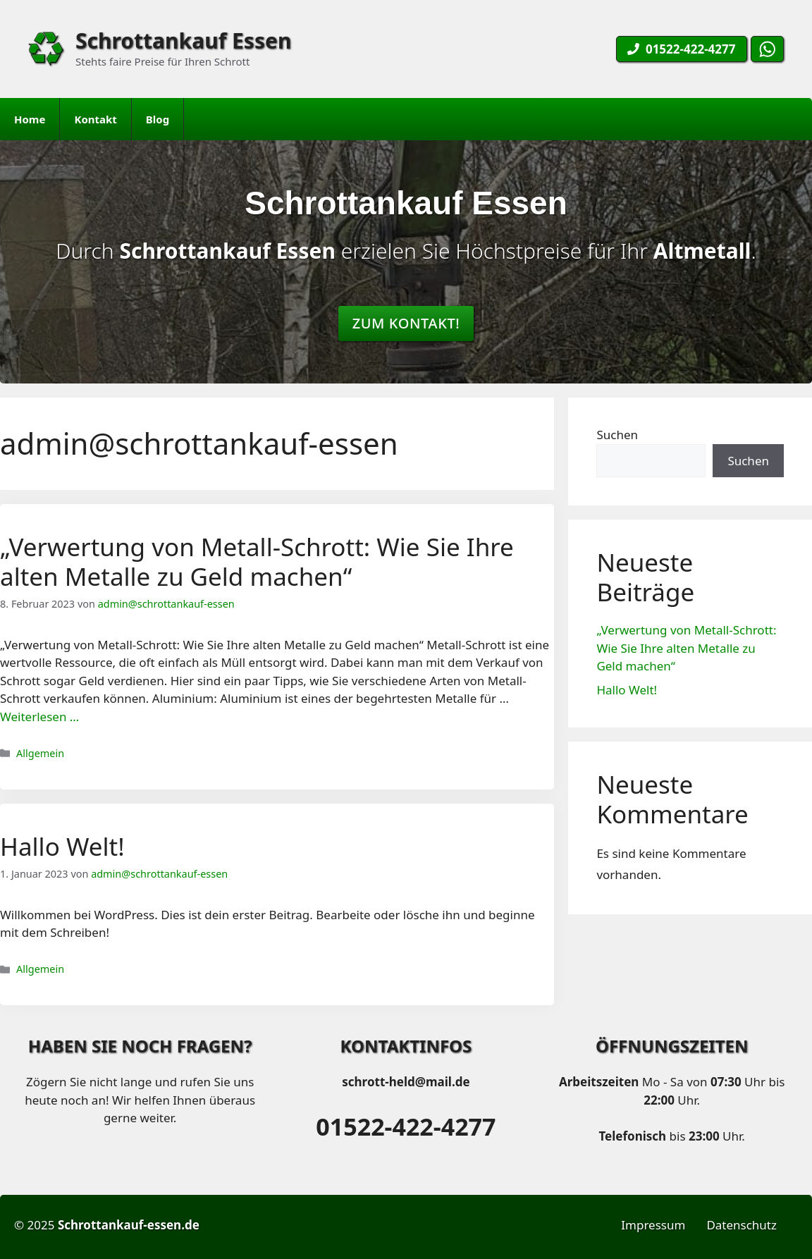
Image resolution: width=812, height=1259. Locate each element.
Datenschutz (741, 1225)
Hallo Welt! (62, 846)
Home (29, 119)
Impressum (653, 1225)
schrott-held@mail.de (405, 1082)
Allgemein (40, 753)
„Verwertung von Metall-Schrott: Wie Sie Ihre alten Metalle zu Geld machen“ (257, 561)
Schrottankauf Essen (183, 40)
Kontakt (95, 119)
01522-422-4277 (406, 1126)
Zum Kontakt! (406, 323)
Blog (157, 119)
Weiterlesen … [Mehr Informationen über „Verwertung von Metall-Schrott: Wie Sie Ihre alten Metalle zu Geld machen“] (39, 716)
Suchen (617, 434)
